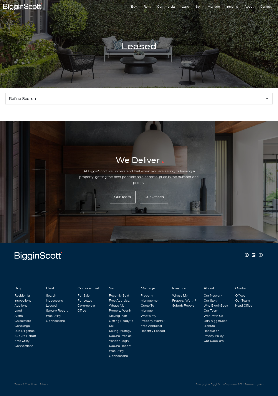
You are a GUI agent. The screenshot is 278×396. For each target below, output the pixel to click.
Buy (134, 6)
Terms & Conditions (26, 384)
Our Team (122, 197)
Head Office (243, 305)
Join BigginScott (215, 321)
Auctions (21, 305)
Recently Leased (153, 331)
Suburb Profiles (120, 336)
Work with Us (213, 316)
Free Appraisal (119, 300)
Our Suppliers (214, 341)
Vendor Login (119, 341)
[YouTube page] (260, 255)
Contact (265, 6)
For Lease (85, 300)
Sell (198, 6)
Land (185, 6)
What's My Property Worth (120, 308)
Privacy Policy (214, 336)
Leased (51, 305)
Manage (214, 6)
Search (51, 295)
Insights (232, 6)
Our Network (213, 295)
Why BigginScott (216, 305)
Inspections (23, 300)
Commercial (166, 6)
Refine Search (22, 98)
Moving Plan (118, 316)
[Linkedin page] (254, 255)
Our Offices (154, 197)
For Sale (83, 295)
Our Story (211, 300)
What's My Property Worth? (152, 318)
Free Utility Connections (24, 343)
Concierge (22, 326)
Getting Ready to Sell (121, 323)
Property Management (150, 298)
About (249, 6)
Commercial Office (87, 308)
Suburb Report (25, 336)
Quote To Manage (147, 308)
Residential (22, 295)
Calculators (23, 321)
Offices (240, 295)
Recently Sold (119, 295)
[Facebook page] (247, 255)
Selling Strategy (120, 331)
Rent (147, 6)
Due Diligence (25, 331)
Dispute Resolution (211, 328)
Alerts (19, 316)
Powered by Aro (254, 384)
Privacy (44, 384)
